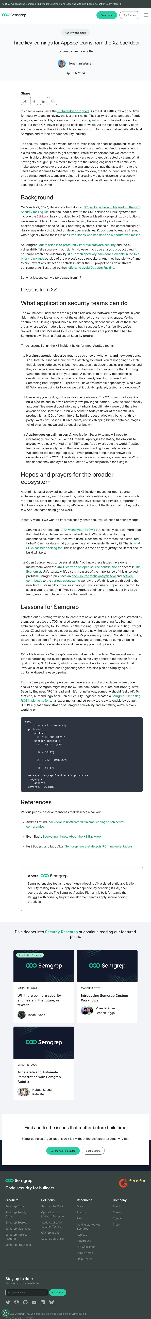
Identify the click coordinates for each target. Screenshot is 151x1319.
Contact (118, 1218)
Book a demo (93, 1150)
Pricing (81, 1212)
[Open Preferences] (6, 1313)
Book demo (107, 15)
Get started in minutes (63, 1150)
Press (116, 1224)
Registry (82, 1234)
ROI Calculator (86, 1246)
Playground (84, 1240)
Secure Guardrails (52, 1238)
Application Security (30, 955)
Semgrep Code (14, 1206)
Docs (80, 1206)
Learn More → (113, 3)
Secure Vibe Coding (53, 1206)
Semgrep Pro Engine (18, 1244)
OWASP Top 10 (50, 1232)
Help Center (84, 1259)
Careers (118, 1212)
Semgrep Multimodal (18, 1228)
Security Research (75, 32)
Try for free (130, 15)
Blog (79, 1218)
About (116, 1206)
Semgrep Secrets (16, 1222)
